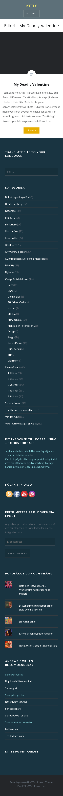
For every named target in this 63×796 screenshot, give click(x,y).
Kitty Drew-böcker (15, 251)
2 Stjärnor (13, 379)
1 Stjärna (12, 373)
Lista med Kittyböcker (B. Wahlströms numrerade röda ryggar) (34, 589)
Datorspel (10, 210)
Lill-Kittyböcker (27, 621)
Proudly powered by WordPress (26, 782)
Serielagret (11, 688)
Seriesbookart (13, 708)
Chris (10, 290)
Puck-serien (14, 348)
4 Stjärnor (13, 390)
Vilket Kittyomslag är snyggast (21, 423)
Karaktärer (11, 245)
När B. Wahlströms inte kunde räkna (38, 645)
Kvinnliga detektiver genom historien (25, 258)
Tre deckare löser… (15, 736)
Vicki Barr (13, 360)
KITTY (31, 5)
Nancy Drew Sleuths (16, 701)
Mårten (12, 314)
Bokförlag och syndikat (17, 197)
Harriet (11, 308)
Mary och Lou (15, 319)
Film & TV (10, 217)
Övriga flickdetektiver (17, 279)
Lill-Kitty (9, 265)
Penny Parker (15, 343)
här (32, 455)
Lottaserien (11, 729)
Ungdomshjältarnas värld (18, 681)
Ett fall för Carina (17, 302)
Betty (11, 284)
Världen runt (12, 416)
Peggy (11, 337)
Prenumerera (17, 553)
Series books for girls (16, 715)
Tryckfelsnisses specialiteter (20, 410)
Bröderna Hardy (13, 204)
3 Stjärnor (13, 384)
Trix (10, 354)
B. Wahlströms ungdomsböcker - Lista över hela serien (36, 607)
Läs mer (31, 130)
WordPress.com (36, 786)
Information (11, 238)
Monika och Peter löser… (21, 325)
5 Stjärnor (13, 396)
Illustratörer (12, 231)
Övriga (11, 331)
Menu (33, 13)
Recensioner (12, 367)
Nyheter (9, 272)
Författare (11, 224)
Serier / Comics (13, 403)
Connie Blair (14, 296)
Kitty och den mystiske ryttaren (36, 633)
